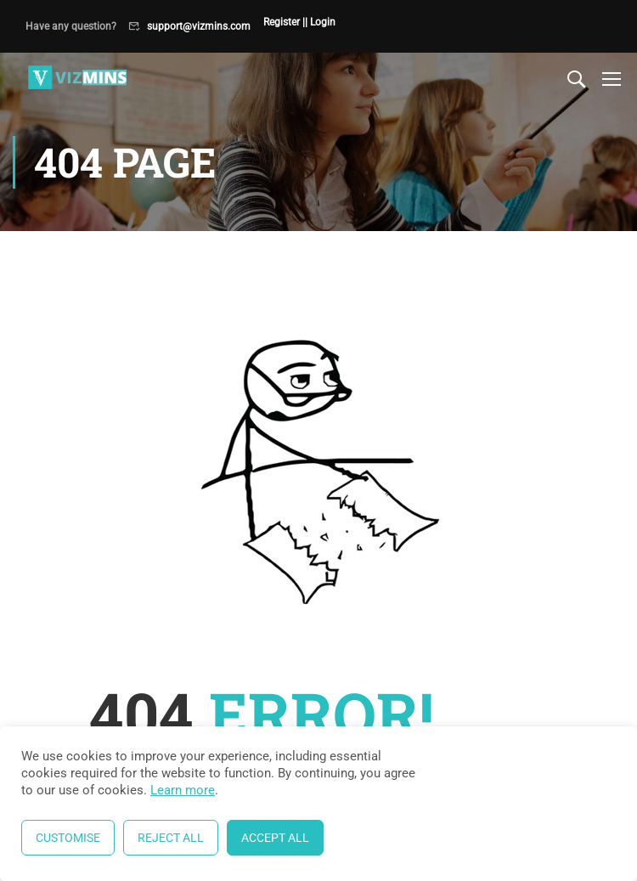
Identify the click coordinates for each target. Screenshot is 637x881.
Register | (284, 22)
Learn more (182, 790)
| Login (320, 22)
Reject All (171, 837)
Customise (68, 837)
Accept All (275, 837)
